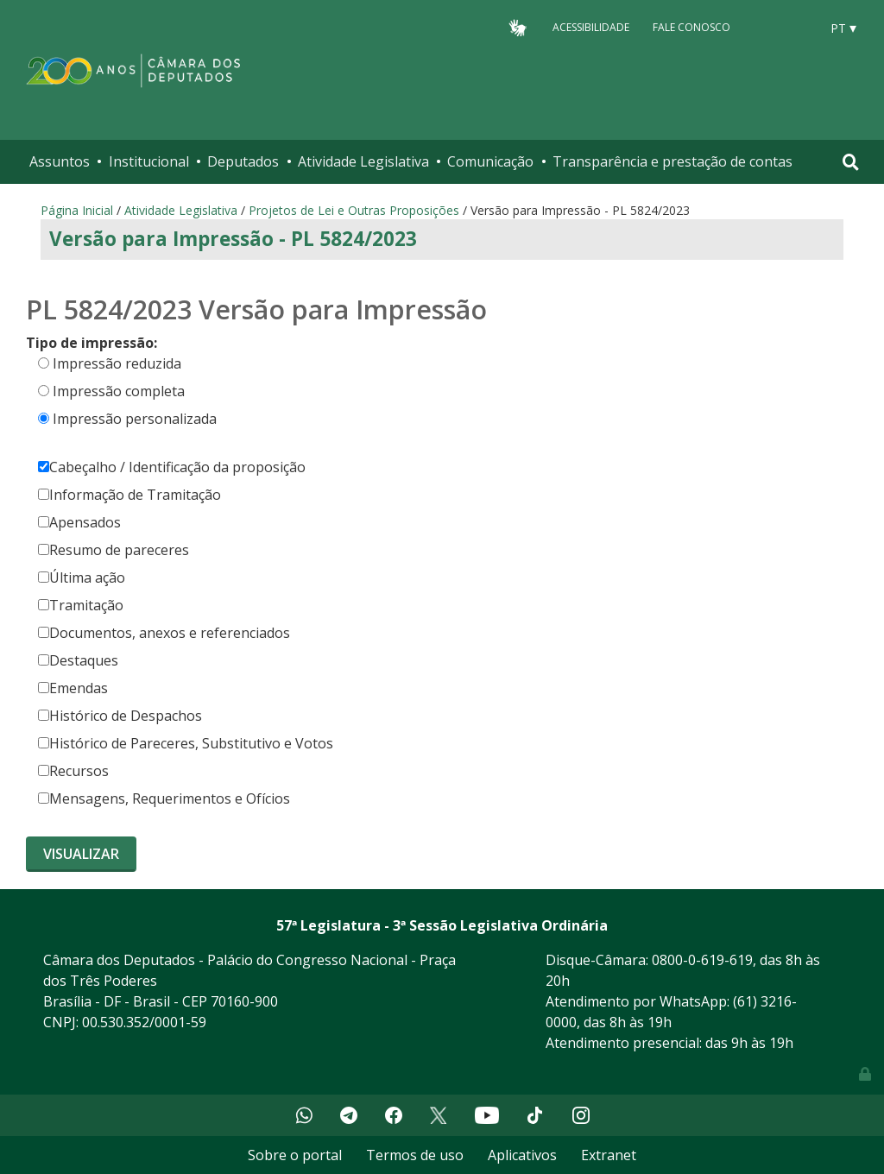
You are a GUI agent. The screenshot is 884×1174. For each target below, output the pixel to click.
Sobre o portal (295, 1155)
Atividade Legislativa (363, 161)
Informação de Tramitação (129, 494)
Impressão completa (119, 391)
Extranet (608, 1155)
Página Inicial (77, 210)
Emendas (73, 688)
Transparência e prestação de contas (672, 161)
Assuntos (59, 161)
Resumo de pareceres (113, 549)
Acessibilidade (590, 27)
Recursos (73, 770)
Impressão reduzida (117, 363)
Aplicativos (522, 1155)
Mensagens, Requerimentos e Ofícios (164, 798)
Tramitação (80, 605)
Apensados (79, 522)
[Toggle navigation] (850, 161)
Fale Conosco (691, 27)
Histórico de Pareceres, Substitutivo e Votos (185, 743)
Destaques (78, 660)
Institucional (149, 161)
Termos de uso (415, 1155)
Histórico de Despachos (120, 715)
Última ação (81, 577)
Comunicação (490, 161)
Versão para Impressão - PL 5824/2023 (233, 238)
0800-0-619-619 (702, 959)
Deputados (243, 161)
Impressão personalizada (135, 418)
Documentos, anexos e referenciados (164, 632)
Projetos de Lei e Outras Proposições (354, 210)
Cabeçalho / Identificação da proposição (172, 467)
